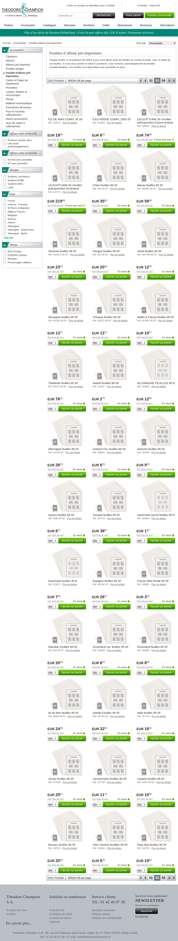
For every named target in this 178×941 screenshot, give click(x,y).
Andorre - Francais (18, 204)
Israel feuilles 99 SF (149, 251)
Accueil (7, 43)
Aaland (11, 222)
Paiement (54, 921)
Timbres (8, 25)
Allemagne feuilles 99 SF (63, 449)
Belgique (12, 215)
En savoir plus (141, 916)
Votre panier (134, 15)
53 (157, 80)
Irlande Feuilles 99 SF (106, 712)
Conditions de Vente (60, 914)
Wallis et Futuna (16, 211)
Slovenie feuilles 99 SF (62, 251)
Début (140, 81)
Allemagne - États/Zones (21, 229)
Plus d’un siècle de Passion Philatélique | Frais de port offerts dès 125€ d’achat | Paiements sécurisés (89, 32)
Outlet (105, 25)
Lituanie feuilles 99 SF (151, 778)
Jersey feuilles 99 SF (61, 778)
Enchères (88, 25)
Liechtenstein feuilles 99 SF (110, 778)
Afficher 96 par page (79, 80)
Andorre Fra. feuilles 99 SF (109, 449)
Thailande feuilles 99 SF (63, 383)
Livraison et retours (60, 917)
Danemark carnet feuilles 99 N (156, 514)
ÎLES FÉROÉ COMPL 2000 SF (112, 119)
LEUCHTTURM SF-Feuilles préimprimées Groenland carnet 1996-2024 (65, 188)
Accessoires (28, 25)
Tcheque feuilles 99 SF (107, 317)
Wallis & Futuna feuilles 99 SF (155, 317)
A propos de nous (16, 910)
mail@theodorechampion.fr (93, 936)
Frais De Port (56, 910)
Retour (145, 81)
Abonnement (124, 25)
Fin (174, 81)
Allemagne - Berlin (17, 233)
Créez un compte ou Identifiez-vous (86, 5)
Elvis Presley (14, 251)
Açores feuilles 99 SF (61, 514)
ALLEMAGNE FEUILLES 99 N (156, 383)
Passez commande (160, 15)
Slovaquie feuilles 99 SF (63, 317)
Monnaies (69, 25)
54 (163, 80)
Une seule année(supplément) (18, 145)
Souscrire (149, 911)
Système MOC (15, 183)
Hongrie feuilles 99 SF (106, 251)
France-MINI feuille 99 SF (153, 580)
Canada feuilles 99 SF (106, 514)
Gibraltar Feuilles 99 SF (63, 646)
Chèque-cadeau (101, 914)
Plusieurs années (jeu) (20, 140)
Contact (111, 5)
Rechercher (105, 15)
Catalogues (49, 25)
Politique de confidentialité (107, 917)
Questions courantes (104, 910)
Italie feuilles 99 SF (149, 712)
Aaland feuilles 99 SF (106, 383)
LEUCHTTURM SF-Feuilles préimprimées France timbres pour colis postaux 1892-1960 (155, 122)
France (11, 200)
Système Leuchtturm (19, 176)
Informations (167, 25)
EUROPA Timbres (17, 255)
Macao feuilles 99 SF (150, 185)
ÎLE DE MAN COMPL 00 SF (65, 119)
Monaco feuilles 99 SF (62, 844)
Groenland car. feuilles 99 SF (110, 646)
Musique (12, 258)
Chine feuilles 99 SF (105, 185)
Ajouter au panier (73, 145)
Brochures (146, 25)
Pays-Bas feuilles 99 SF (152, 844)
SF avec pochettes (18, 163)
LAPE (11, 187)
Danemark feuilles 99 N (62, 580)
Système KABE (16, 180)
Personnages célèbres (20, 262)
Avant (169, 81)
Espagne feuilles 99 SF (107, 580)
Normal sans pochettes (20, 159)
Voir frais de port (55, 139)
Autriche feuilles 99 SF (151, 449)
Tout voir (8, 237)
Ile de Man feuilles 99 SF (63, 712)
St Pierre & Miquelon (19, 208)
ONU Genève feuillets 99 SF (110, 844)
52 (151, 80)
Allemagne (13, 226)
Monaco (12, 219)
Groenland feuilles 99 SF (152, 646)
